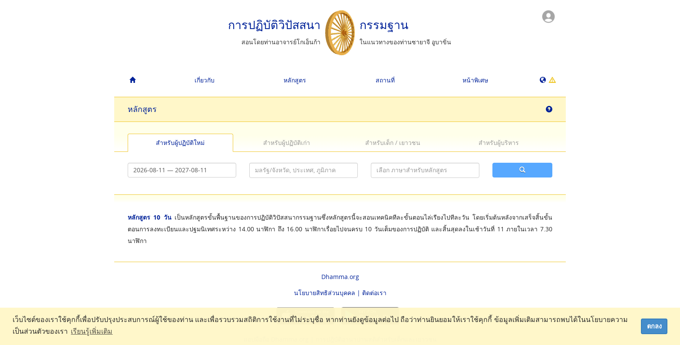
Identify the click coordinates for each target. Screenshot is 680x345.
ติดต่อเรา (374, 293)
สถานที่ (385, 80)
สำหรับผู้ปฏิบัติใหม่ (180, 142)
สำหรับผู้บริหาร (499, 142)
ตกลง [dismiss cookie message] (654, 326)
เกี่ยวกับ (205, 80)
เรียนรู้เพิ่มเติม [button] (91, 331)
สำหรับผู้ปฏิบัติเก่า (286, 142)
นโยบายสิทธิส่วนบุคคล (324, 293)
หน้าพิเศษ (475, 80)
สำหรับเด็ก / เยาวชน (392, 142)
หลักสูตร (295, 80)
